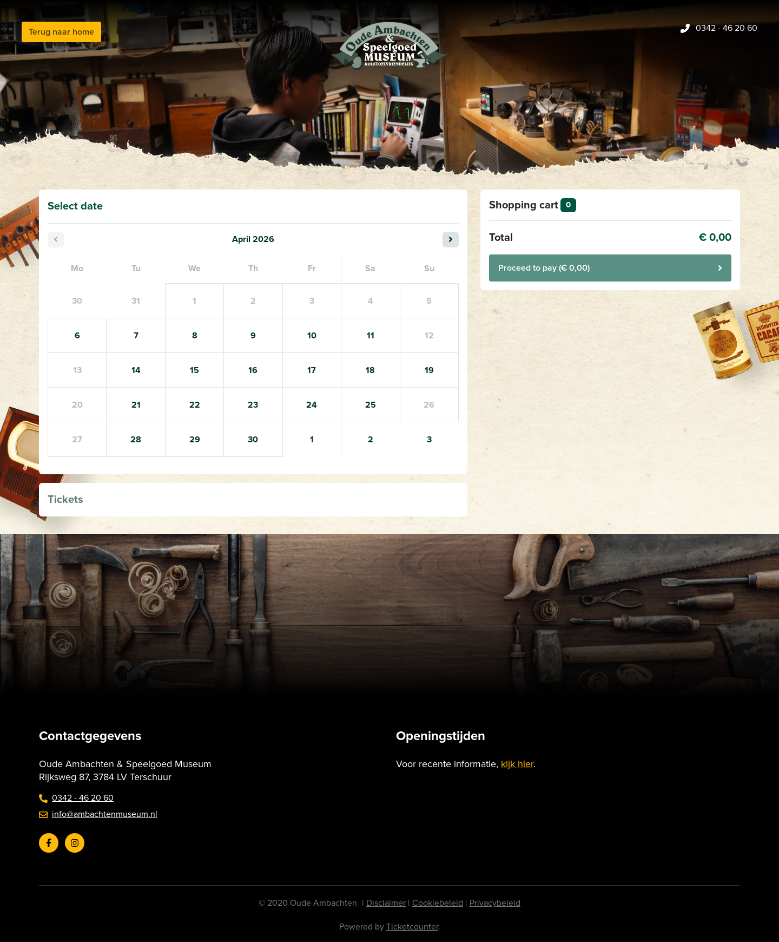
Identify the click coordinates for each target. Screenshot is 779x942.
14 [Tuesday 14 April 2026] (136, 370)
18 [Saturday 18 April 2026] (370, 370)
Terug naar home (61, 32)
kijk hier (517, 764)
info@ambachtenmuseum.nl (98, 814)
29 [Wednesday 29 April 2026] (194, 439)
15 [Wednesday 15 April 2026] (194, 370)
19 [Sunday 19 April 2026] (429, 370)
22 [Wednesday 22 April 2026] (194, 405)
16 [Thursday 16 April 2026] (253, 370)
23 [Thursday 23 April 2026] (253, 405)
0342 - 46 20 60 (76, 798)
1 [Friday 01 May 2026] (312, 439)
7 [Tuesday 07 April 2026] (136, 335)
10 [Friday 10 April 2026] (311, 335)
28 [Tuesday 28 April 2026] (135, 439)
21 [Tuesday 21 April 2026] (136, 405)
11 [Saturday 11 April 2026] (370, 335)
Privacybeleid (495, 903)
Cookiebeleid (437, 903)
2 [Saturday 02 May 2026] (370, 439)
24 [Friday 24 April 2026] (311, 405)
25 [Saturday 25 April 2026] (370, 405)
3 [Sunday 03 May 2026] (429, 439)
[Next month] (451, 239)
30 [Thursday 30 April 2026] (253, 439)
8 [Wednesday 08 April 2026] (194, 335)
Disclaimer (386, 903)
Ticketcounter (412, 927)
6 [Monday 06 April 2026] (77, 335)
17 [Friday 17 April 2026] (311, 370)
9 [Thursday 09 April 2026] (253, 335)
